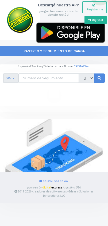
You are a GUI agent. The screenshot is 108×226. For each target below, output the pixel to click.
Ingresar (95, 20)
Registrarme (94, 7)
